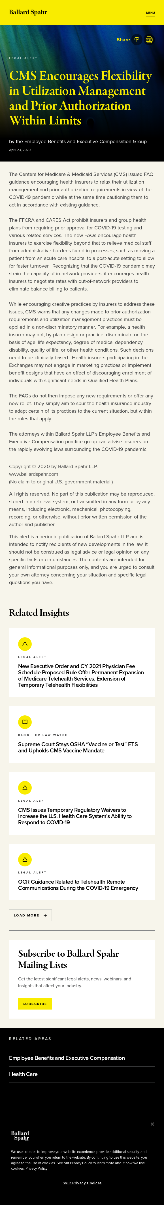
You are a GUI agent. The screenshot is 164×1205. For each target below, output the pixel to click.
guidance (19, 182)
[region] (82, 1158)
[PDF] (149, 39)
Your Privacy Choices (82, 1183)
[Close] (152, 1124)
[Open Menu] (150, 13)
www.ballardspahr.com (33, 474)
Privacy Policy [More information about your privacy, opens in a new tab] (36, 1168)
